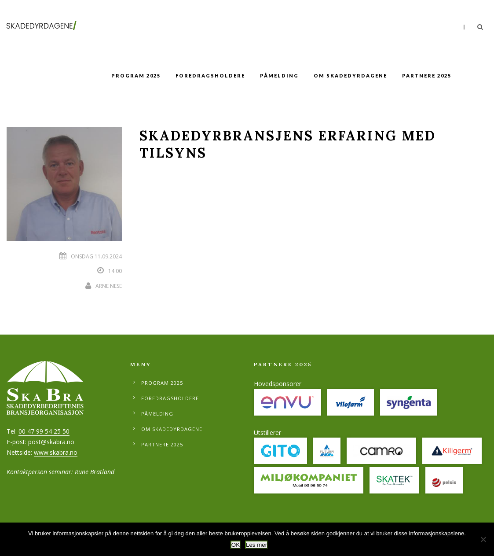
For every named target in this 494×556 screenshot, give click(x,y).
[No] (483, 539)
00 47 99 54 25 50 (44, 431)
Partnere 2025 (426, 75)
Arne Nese (108, 286)
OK (235, 544)
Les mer (256, 544)
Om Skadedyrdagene (350, 75)
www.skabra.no (55, 452)
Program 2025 (136, 75)
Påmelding (279, 75)
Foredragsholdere (210, 75)
